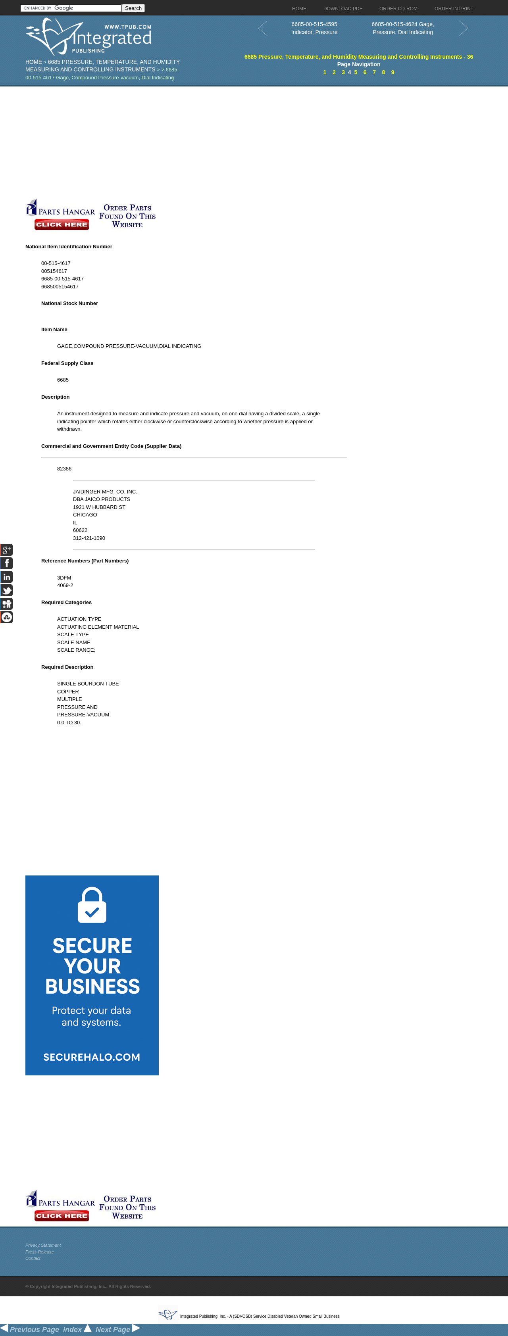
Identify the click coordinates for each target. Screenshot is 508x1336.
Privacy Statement (43, 1245)
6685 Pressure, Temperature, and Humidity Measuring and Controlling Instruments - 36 (358, 57)
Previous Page (29, 1330)
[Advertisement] (194, 142)
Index (77, 1330)
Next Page (118, 1330)
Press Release (39, 1252)
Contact (32, 1258)
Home (33, 62)
